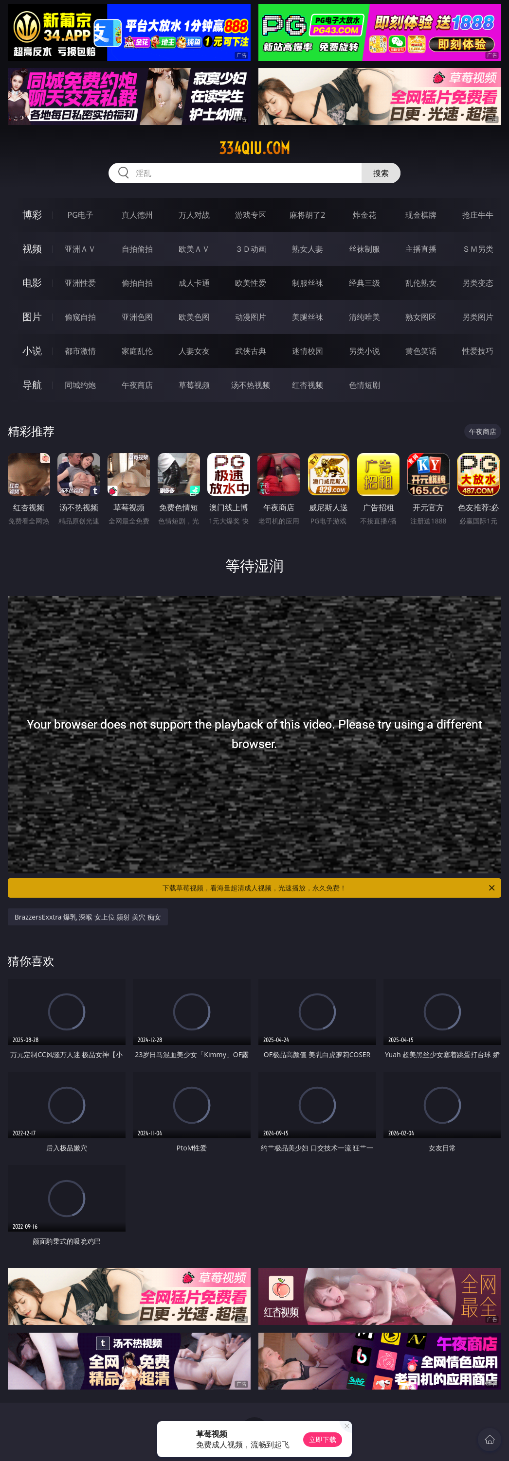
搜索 (381, 173)
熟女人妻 (307, 249)
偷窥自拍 (80, 317)
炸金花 (364, 214)
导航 (32, 384)
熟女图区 (420, 317)
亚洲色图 (137, 317)
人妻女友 (194, 351)
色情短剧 (364, 385)
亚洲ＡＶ (80, 249)
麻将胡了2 (307, 214)
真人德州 (137, 214)
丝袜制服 (364, 249)
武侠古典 (250, 351)
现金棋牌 (420, 214)
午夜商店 (137, 385)
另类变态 (477, 283)
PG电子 (80, 214)
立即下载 (322, 1439)
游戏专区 (250, 214)
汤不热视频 (250, 385)
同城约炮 (80, 385)
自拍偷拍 (137, 249)
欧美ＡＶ (194, 249)
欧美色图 (194, 317)
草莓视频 (194, 385)
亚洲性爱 (80, 283)
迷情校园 (307, 351)
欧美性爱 (250, 283)
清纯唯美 (364, 317)
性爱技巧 (477, 351)
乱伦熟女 (420, 283)
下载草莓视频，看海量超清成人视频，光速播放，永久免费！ (329, 888)
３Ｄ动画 (250, 249)
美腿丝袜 (307, 317)
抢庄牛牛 (477, 214)
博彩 (32, 214)
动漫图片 (250, 317)
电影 (32, 282)
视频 (32, 248)
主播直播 (420, 249)
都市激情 (80, 351)
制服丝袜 (307, 283)
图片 (32, 316)
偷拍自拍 (137, 283)
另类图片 (477, 317)
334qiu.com (254, 148)
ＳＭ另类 (477, 249)
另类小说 (364, 351)
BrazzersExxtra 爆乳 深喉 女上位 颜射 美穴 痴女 (88, 917)
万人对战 (194, 214)
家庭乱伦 (137, 351)
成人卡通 (194, 283)
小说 (32, 350)
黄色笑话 (420, 351)
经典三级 (364, 283)
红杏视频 (307, 385)
